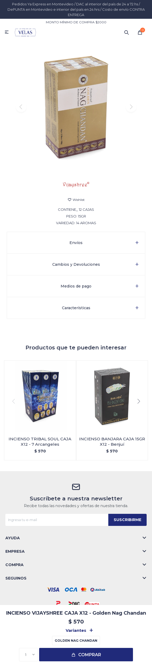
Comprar (89, 654)
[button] (76, 167)
